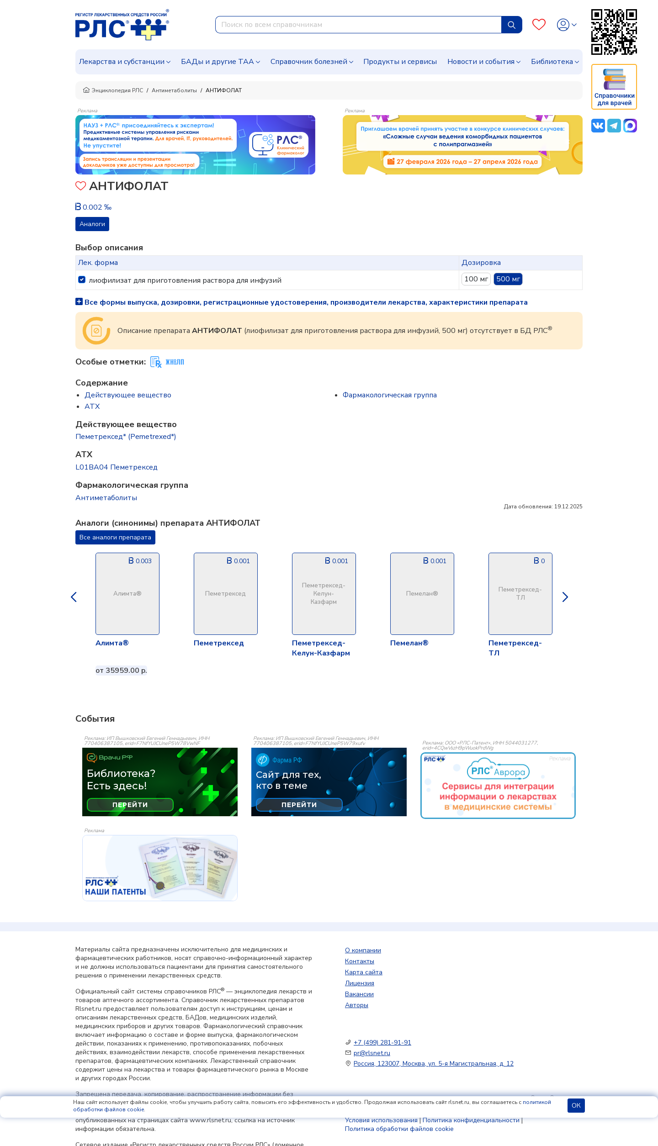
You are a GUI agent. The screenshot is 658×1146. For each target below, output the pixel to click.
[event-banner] (498, 785)
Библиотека (552, 62)
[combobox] (358, 24)
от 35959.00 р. (121, 670)
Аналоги (92, 224)
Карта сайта (363, 972)
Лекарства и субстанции (121, 62)
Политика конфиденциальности (471, 1120)
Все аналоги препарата (115, 537)
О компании (363, 950)
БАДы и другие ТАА (217, 62)
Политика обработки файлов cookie (399, 1129)
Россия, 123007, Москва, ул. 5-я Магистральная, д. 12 (434, 1063)
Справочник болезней (309, 62)
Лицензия (359, 983)
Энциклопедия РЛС (113, 90)
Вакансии (359, 994)
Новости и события (481, 62)
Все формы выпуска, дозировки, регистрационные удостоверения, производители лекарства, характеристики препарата (301, 302)
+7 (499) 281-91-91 (382, 1042)
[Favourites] (539, 24)
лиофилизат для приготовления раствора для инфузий (185, 280)
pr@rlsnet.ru (372, 1053)
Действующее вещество (128, 395)
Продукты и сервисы (400, 62)
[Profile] (567, 25)
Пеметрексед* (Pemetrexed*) (125, 437)
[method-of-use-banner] (195, 144)
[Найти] (511, 24)
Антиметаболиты (174, 90)
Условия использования (381, 1120)
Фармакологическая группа (390, 395)
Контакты (359, 961)
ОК (576, 1105)
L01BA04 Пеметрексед (116, 467)
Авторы (356, 1005)
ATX (92, 406)
